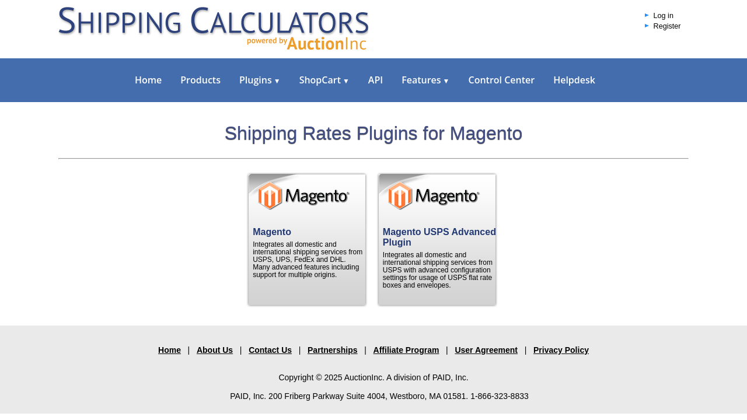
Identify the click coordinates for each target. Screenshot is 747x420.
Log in (663, 16)
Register (667, 26)
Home (148, 80)
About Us (215, 350)
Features (425, 80)
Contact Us (270, 350)
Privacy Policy (561, 350)
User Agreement (486, 350)
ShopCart (324, 80)
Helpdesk (574, 80)
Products (200, 80)
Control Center (501, 80)
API (375, 80)
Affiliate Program (406, 350)
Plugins (260, 80)
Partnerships (333, 350)
